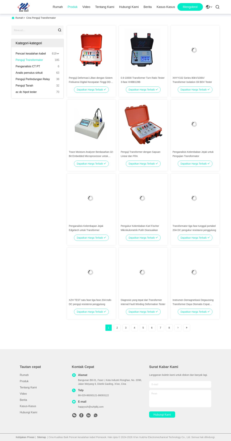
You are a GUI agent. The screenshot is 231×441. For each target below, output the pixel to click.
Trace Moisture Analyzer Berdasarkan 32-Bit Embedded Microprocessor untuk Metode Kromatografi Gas (91, 156)
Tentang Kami (104, 7)
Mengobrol (190, 7)
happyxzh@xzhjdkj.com (91, 406)
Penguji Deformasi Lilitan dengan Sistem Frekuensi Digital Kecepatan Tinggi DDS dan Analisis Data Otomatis (91, 82)
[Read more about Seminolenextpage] (178, 328)
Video (86, 7)
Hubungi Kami (129, 7)
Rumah (58, 7)
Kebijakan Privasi (25, 437)
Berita (148, 7)
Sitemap (41, 437)
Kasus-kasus (166, 7)
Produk (73, 7)
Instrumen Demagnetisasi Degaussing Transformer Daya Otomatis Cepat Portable (193, 304)
